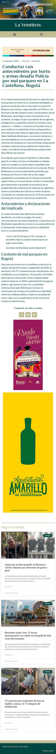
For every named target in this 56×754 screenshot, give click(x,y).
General (37, 61)
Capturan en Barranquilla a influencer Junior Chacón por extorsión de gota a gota (26, 567)
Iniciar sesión (48, 751)
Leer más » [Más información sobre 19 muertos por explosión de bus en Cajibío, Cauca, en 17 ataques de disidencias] (8, 723)
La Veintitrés (28, 25)
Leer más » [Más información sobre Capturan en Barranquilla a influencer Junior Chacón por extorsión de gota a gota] (8, 587)
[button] (15, 34)
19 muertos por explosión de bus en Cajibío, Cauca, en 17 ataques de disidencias (24, 703)
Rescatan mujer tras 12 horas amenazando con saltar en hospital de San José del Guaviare (28, 635)
